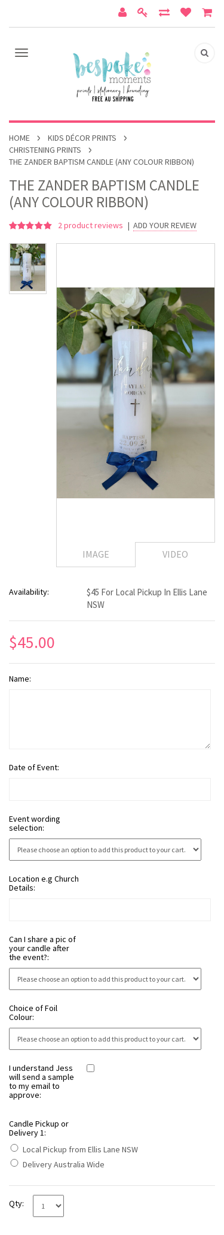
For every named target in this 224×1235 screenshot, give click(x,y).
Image (95, 554)
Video (175, 554)
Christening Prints (45, 149)
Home (19, 137)
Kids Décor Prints (82, 137)
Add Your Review (165, 225)
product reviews (91, 225)
